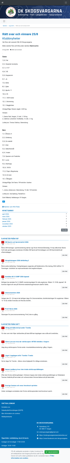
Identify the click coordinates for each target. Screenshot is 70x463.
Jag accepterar (52, 452)
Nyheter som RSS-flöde (11, 207)
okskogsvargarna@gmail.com (49, 432)
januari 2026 (6, 221)
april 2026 (5, 214)
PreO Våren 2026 (11, 309)
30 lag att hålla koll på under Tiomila (18, 328)
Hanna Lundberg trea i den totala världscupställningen (24, 369)
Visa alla (64, 230)
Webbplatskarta (7, 417)
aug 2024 (11, 25)
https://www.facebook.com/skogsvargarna (53, 438)
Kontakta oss (6, 407)
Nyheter (5, 25)
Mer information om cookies (11, 413)
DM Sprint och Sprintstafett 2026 (16, 242)
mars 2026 (5, 216)
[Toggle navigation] (65, 2)
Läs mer (64, 255)
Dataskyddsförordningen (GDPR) (12, 410)
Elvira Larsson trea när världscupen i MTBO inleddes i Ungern (27, 342)
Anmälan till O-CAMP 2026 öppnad (17, 277)
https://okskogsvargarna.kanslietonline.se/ (53, 435)
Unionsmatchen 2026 (12, 293)
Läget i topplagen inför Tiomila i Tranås (19, 355)
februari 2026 (6, 219)
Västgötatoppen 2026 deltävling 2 (17, 260)
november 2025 (7, 224)
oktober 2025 (6, 226)
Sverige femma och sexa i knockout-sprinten (21, 385)
